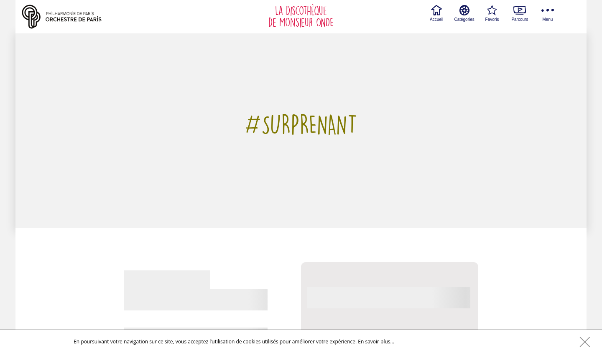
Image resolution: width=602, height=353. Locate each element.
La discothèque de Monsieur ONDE (301, 16)
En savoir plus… (376, 341)
